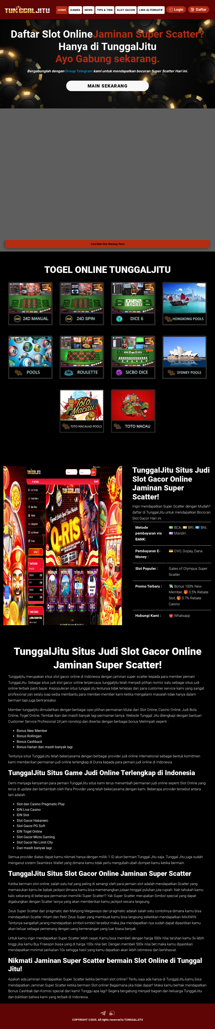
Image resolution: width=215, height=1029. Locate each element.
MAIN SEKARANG (108, 86)
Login (176, 9)
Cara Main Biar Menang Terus (107, 244)
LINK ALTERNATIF (151, 10)
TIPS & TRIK (105, 10)
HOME (62, 10)
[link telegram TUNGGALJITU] (103, 1015)
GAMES (75, 10)
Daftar (198, 9)
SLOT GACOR (126, 10)
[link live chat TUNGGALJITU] (112, 1015)
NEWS (89, 10)
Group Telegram (79, 71)
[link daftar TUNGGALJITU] (27, 9)
